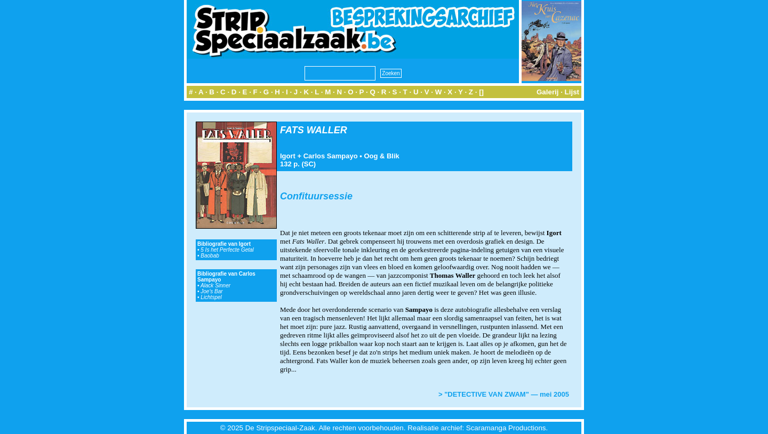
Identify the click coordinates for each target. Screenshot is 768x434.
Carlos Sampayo (330, 156)
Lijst (572, 92)
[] (481, 92)
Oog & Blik (381, 156)
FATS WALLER (313, 130)
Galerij (548, 92)
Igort (287, 156)
